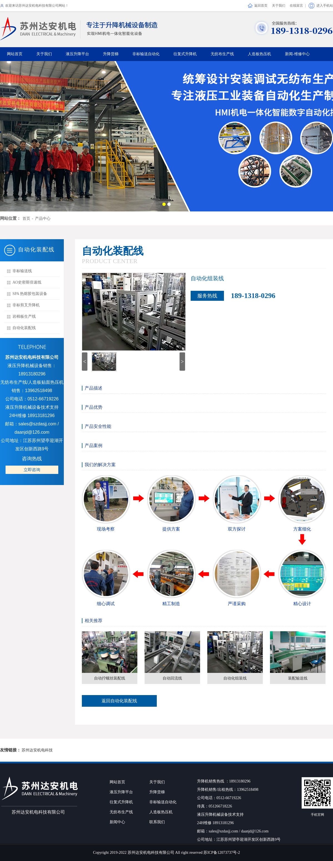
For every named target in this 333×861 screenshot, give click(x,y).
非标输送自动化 (146, 54)
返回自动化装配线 (119, 700)
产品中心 (43, 218)
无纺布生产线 (222, 54)
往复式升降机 (185, 54)
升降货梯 (110, 54)
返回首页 (261, 5)
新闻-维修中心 (297, 54)
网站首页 (14, 54)
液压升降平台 (77, 54)
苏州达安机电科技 (37, 750)
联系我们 (157, 822)
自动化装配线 (24, 328)
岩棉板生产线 (24, 316)
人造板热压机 (259, 54)
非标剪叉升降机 (26, 305)
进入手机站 (324, 5)
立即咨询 (32, 470)
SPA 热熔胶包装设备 (29, 294)
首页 (26, 218)
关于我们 (278, 5)
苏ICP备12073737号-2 (221, 852)
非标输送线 (22, 271)
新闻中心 (117, 822)
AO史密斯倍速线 (26, 282)
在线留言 (296, 5)
